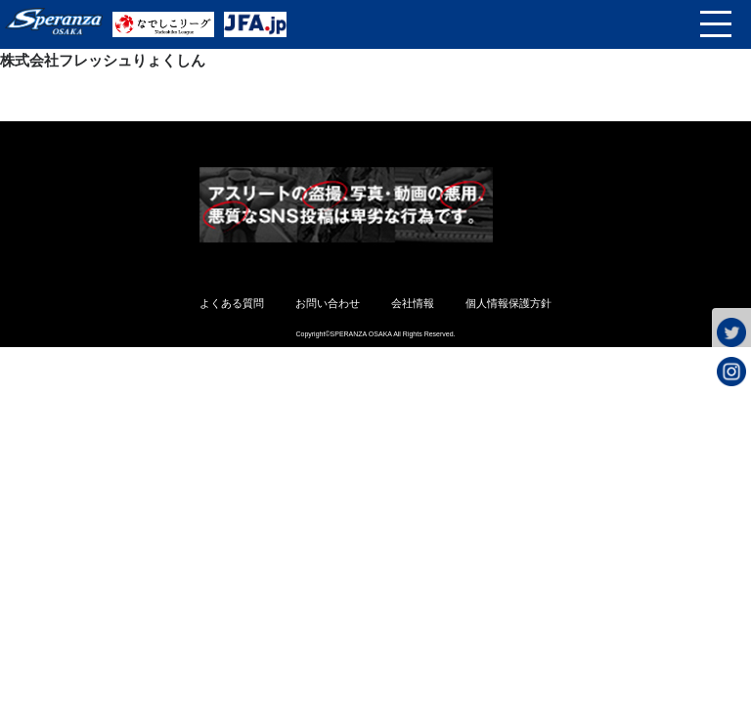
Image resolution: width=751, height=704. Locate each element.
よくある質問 (231, 303)
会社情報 (412, 303)
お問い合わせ (327, 303)
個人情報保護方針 (508, 303)
